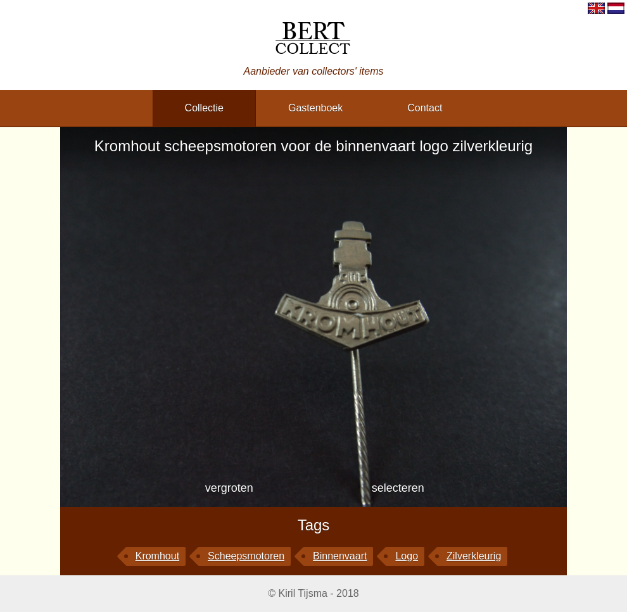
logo (406, 556)
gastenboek (315, 108)
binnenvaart (340, 556)
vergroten (229, 488)
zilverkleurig (473, 556)
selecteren (398, 488)
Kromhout (157, 556)
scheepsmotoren (246, 556)
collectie (204, 108)
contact (424, 108)
